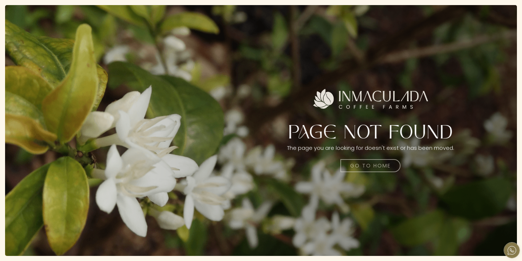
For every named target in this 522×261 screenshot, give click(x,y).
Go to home (370, 165)
